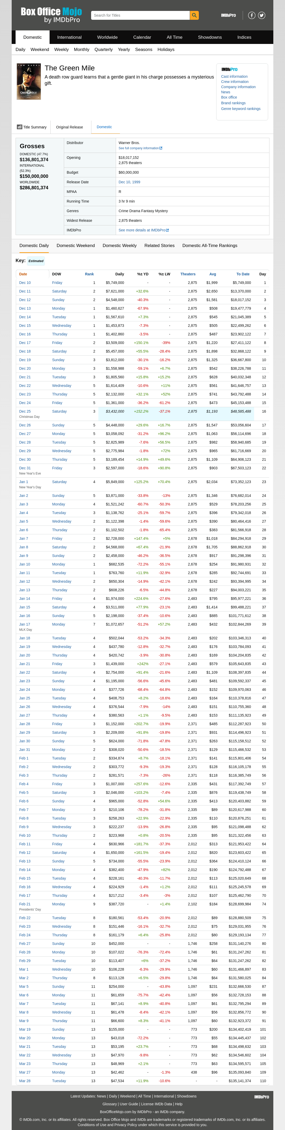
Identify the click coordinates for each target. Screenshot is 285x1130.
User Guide (129, 1104)
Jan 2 (23, 495)
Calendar (142, 37)
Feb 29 (25, 961)
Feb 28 (25, 952)
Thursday (59, 334)
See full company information (141, 148)
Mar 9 (24, 1021)
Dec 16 (25, 334)
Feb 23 (25, 926)
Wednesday (61, 325)
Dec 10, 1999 (129, 182)
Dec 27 (25, 434)
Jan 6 (23, 530)
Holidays (166, 49)
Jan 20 (24, 655)
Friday (57, 283)
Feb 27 (25, 943)
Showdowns (210, 37)
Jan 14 (24, 598)
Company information (238, 87)
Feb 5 (24, 792)
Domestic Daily (34, 245)
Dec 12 (25, 300)
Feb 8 (24, 818)
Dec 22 (25, 386)
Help (178, 1104)
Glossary (110, 1104)
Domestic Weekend (76, 245)
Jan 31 (24, 750)
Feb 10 (25, 835)
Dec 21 (25, 377)
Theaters (187, 274)
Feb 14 (25, 870)
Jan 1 (23, 482)
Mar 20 (25, 1038)
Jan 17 (24, 624)
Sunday (58, 300)
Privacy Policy (125, 1125)
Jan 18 (24, 638)
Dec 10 (25, 283)
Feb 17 (25, 895)
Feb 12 (25, 852)
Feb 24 (25, 935)
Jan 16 (24, 616)
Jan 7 (23, 538)
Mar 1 (24, 969)
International (69, 37)
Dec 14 (25, 317)
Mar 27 (25, 1072)
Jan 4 (23, 513)
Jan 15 (24, 607)
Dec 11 (25, 291)
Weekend (40, 49)
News (225, 92)
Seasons (143, 49)
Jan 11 (24, 573)
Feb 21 (25, 904)
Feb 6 (24, 801)
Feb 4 (24, 784)
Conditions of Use (92, 1125)
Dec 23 (25, 394)
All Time (174, 37)
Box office (229, 97)
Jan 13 (24, 590)
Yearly (124, 49)
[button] (236, 103)
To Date (242, 274)
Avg (212, 274)
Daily (20, 49)
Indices (245, 37)
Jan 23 (24, 681)
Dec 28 (25, 442)
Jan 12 (24, 581)
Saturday (59, 291)
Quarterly (103, 49)
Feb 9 (24, 827)
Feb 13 (25, 861)
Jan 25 (24, 698)
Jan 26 (24, 707)
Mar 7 (24, 1004)
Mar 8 (24, 1012)
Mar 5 (24, 986)
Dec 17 (25, 343)
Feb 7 (24, 810)
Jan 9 (23, 556)
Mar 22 (25, 1055)
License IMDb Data (156, 1104)
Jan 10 (24, 564)
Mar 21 (25, 1046)
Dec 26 (25, 425)
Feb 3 (24, 775)
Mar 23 (25, 1064)
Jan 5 (23, 521)
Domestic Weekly (120, 245)
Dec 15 (25, 325)
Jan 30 (24, 741)
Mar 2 (24, 978)
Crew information (235, 82)
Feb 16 (25, 887)
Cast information (234, 76)
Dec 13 (25, 308)
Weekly (61, 49)
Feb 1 (24, 758)
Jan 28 (24, 724)
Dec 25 (25, 411)
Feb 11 (25, 844)
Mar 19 (25, 1029)
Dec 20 (25, 368)
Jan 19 (24, 647)
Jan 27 (24, 715)
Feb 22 (25, 918)
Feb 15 (25, 878)
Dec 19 (25, 360)
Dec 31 (25, 468)
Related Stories (159, 245)
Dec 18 (25, 351)
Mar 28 (25, 1081)
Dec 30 (25, 459)
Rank (89, 274)
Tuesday (59, 317)
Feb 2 (24, 767)
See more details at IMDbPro (144, 230)
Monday (58, 308)
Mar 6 (24, 995)
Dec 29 (25, 451)
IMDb (164, 1112)
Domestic (32, 37)
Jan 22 (24, 672)
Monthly (82, 49)
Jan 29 (24, 732)
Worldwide (107, 37)
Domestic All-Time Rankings (210, 245)
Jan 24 (24, 689)
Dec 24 (25, 403)
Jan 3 (23, 504)
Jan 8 (23, 547)
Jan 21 (24, 664)
